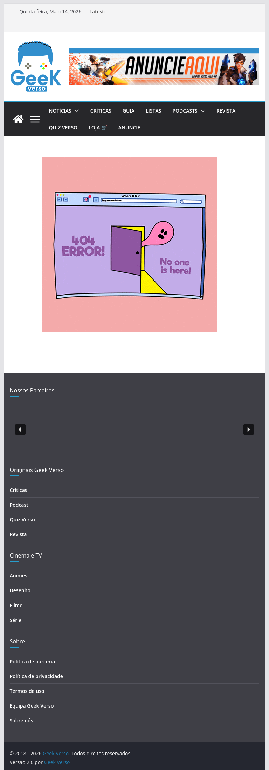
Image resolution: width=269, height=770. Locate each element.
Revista (226, 110)
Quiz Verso (63, 127)
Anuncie (129, 127)
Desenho (20, 590)
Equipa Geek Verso (32, 705)
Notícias (60, 110)
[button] (75, 111)
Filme (16, 605)
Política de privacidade (36, 676)
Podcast (19, 504)
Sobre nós (21, 720)
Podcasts (184, 110)
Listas (153, 110)
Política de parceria (32, 661)
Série (16, 620)
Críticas (100, 110)
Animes (18, 575)
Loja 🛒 (98, 127)
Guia (128, 110)
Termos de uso (27, 691)
